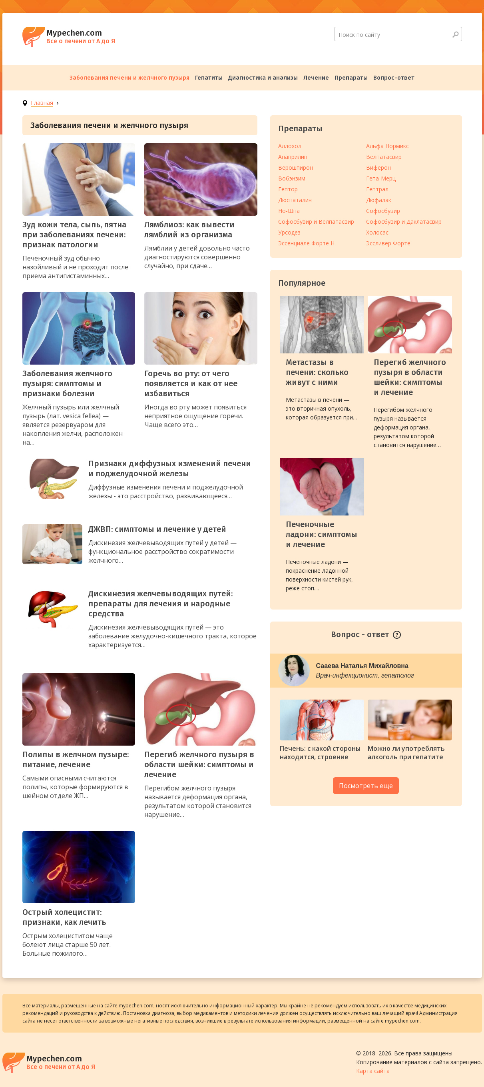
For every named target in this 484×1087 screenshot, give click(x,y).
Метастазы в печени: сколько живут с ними (317, 372)
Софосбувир (383, 211)
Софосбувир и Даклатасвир (404, 221)
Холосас (377, 232)
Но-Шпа (289, 211)
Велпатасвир (384, 156)
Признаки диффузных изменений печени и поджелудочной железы (169, 468)
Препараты (351, 77)
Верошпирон (295, 167)
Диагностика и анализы (263, 77)
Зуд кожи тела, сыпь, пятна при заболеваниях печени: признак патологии (74, 234)
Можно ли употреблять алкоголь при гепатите (406, 752)
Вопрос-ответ (393, 77)
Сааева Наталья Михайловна (362, 665)
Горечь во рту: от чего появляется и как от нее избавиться (190, 383)
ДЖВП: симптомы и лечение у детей (157, 529)
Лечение (316, 77)
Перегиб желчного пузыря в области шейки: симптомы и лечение (199, 764)
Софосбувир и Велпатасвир (316, 221)
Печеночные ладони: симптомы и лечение (321, 534)
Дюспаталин (295, 200)
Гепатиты (209, 77)
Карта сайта (373, 1071)
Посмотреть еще (366, 785)
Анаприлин (292, 156)
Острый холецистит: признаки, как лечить (64, 917)
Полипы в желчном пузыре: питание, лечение (75, 759)
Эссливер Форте (388, 243)
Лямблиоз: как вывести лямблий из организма (189, 229)
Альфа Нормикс (387, 146)
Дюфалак (378, 200)
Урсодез (289, 232)
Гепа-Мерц (381, 178)
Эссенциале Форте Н (306, 243)
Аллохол (289, 146)
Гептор (288, 189)
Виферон (378, 167)
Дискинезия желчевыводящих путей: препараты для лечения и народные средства (160, 603)
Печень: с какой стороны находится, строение (320, 752)
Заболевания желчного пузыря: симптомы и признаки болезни (67, 383)
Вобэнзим (291, 178)
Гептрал (377, 189)
